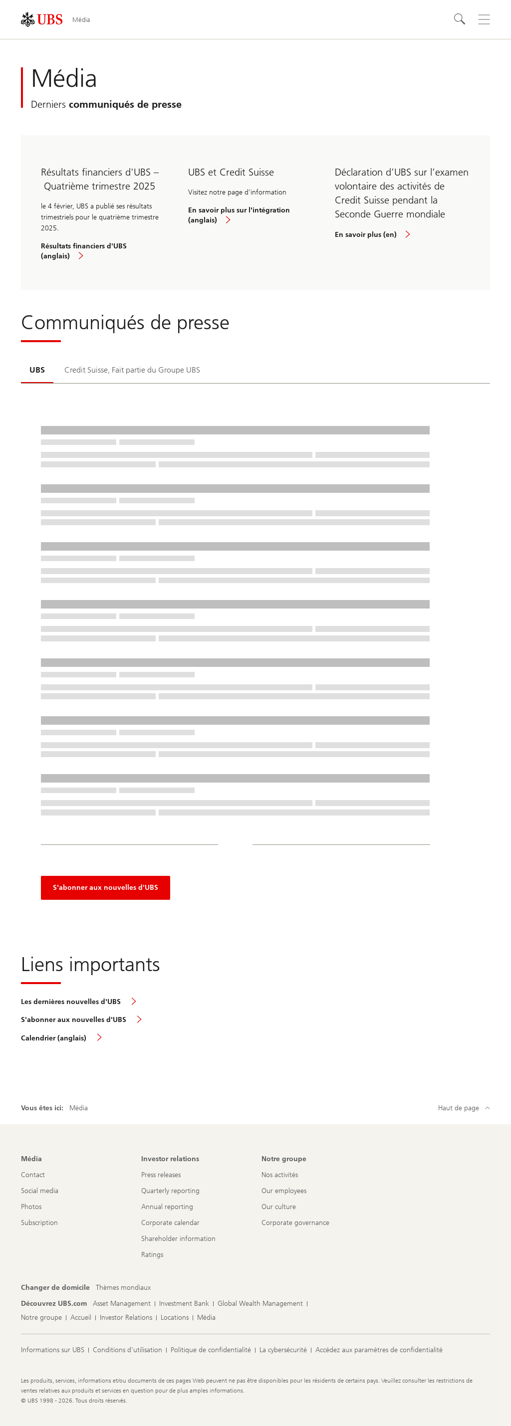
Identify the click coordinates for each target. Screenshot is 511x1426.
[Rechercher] (460, 19)
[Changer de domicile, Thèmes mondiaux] (123, 1288)
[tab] (37, 370)
